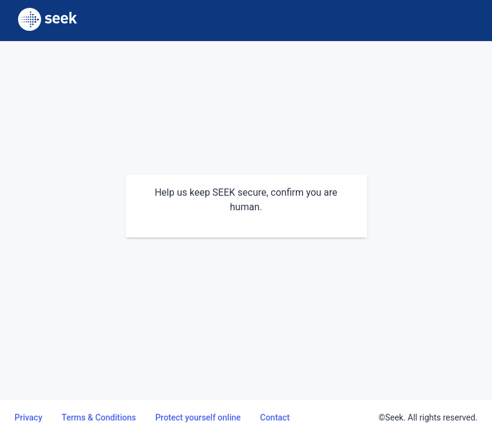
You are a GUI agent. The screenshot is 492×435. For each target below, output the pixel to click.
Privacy (28, 417)
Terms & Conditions (99, 417)
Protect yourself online (198, 417)
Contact (275, 417)
